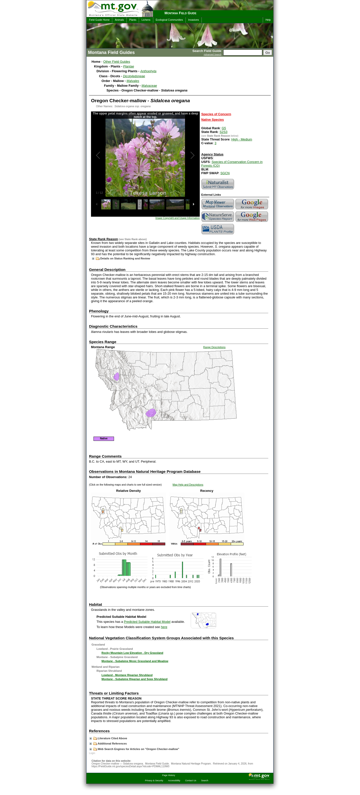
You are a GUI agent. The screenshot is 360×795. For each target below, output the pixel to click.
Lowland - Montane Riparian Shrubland (127, 675)
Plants (132, 19)
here (164, 627)
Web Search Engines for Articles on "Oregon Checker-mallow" (134, 749)
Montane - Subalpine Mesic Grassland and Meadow (135, 661)
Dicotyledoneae (134, 76)
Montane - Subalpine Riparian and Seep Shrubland (135, 679)
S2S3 (223, 132)
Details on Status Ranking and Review (121, 258)
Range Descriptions (214, 347)
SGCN (225, 173)
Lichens (146, 19)
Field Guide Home (99, 19)
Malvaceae (149, 85)
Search (204, 780)
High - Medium (241, 139)
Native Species (212, 119)
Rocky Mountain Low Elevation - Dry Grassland (132, 652)
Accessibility (174, 780)
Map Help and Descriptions (187, 484)
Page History (168, 775)
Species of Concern (216, 114)
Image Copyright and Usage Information (178, 218)
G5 (224, 128)
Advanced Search (213, 54)
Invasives (193, 19)
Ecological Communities (169, 19)
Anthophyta (148, 71)
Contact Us (190, 780)
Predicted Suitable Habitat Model (147, 622)
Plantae (128, 66)
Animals (119, 19)
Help (268, 19)
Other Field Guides (116, 61)
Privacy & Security (154, 780)
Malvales (132, 81)
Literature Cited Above (108, 738)
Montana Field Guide (180, 13)
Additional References (108, 743)
